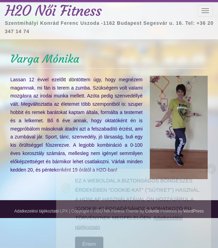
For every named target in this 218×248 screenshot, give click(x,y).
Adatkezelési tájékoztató (36, 211)
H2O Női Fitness (53, 10)
